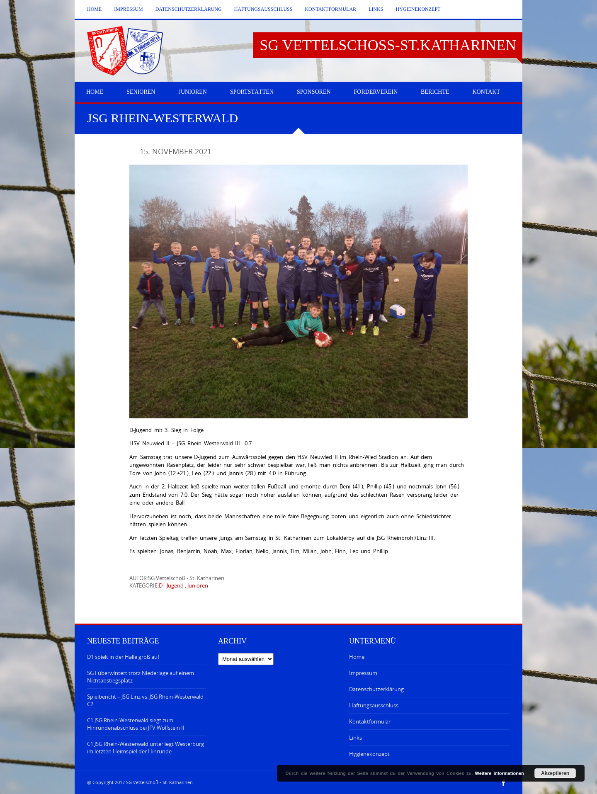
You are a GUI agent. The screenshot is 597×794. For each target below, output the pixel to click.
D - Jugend (171, 585)
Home (94, 9)
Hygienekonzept (418, 9)
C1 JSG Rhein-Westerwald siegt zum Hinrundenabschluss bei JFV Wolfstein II (135, 723)
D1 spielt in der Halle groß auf (123, 656)
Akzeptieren (555, 773)
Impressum (128, 9)
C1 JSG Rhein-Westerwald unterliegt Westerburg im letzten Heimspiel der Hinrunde (145, 747)
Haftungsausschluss (263, 9)
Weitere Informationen (499, 773)
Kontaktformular (330, 9)
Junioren (197, 585)
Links (376, 9)
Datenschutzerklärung (188, 9)
